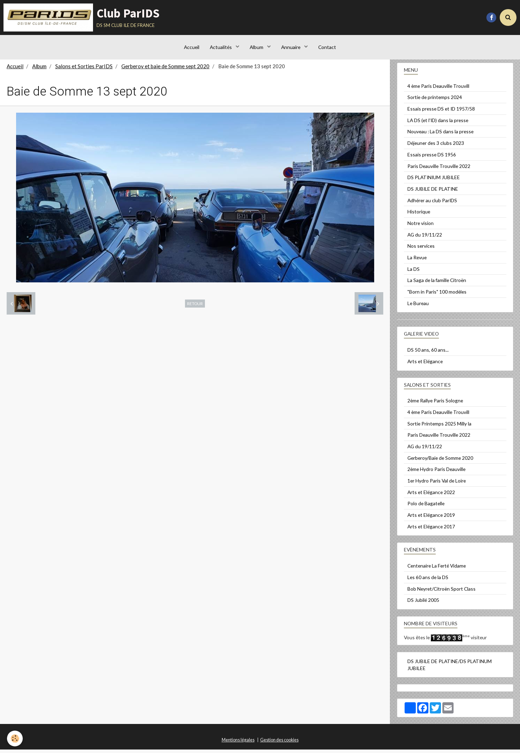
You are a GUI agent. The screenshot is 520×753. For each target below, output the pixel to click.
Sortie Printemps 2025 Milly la (439, 427)
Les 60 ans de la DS (427, 581)
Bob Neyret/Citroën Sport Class (441, 592)
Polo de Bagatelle (425, 507)
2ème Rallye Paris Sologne (435, 404)
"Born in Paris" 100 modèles (436, 295)
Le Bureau (418, 307)
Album (257, 47)
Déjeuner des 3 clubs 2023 (435, 146)
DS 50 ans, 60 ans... (428, 353)
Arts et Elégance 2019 (431, 518)
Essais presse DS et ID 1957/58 (441, 112)
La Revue (417, 261)
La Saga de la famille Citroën (436, 284)
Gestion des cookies (279, 743)
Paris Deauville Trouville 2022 (438, 170)
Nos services (421, 249)
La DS (413, 272)
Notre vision (420, 227)
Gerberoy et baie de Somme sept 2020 (165, 69)
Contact (327, 47)
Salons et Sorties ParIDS (84, 69)
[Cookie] (15, 738)
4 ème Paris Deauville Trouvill (438, 89)
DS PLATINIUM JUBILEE (433, 181)
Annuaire (291, 47)
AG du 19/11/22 (424, 238)
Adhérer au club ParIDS (432, 204)
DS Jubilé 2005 (423, 603)
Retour (195, 306)
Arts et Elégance (425, 365)
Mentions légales (238, 743)
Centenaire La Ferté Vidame (436, 569)
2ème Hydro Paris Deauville (436, 473)
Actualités (221, 47)
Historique (418, 215)
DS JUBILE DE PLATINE (432, 192)
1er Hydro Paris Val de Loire (436, 484)
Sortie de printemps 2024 (434, 101)
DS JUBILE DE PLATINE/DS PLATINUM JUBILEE (449, 668)
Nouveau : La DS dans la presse (440, 135)
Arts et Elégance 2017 (431, 530)
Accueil (191, 47)
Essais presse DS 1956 (431, 158)
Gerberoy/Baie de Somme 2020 (440, 461)
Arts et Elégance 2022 (431, 496)
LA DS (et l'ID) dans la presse (437, 124)
